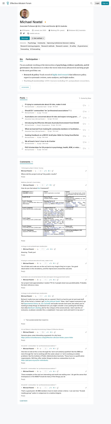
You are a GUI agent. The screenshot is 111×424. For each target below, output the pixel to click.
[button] (45, 171)
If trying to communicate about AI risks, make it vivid (45, 104)
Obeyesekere (46, 125)
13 (84, 111)
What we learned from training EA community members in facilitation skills (54, 129)
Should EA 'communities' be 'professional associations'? (47, 111)
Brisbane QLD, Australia (76, 30)
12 (84, 118)
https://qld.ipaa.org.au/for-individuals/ (34, 360)
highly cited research (60, 75)
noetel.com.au (33, 33)
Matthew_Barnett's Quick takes (30, 182)
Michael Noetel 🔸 (30, 106)
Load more (23, 401)
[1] (83, 309)
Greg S (39, 125)
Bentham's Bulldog (34, 308)
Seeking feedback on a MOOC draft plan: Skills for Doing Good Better (52, 135)
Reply (23, 177)
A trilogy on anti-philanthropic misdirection (34, 246)
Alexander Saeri (42, 106)
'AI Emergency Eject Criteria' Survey (32, 168)
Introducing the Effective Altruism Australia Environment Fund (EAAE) (52, 123)
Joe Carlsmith (45, 303)
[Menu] (3, 3)
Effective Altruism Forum (19, 3)
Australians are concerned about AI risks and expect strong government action (56, 117)
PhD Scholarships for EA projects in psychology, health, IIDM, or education (54, 147)
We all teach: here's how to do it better (40, 141)
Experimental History (31, 303)
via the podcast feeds (52, 301)
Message (25, 38)
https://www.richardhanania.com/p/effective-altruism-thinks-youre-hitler (47, 337)
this (39, 188)
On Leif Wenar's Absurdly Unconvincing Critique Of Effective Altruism (42, 329)
